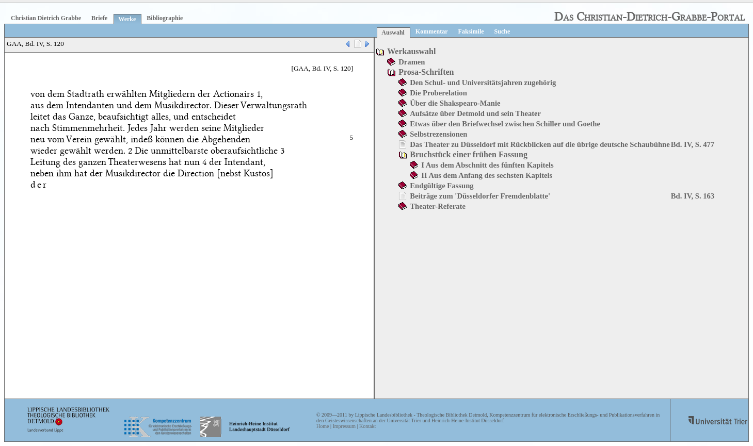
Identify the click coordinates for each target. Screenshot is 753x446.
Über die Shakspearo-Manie (455, 103)
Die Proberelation (438, 93)
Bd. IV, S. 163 (692, 196)
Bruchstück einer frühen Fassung (468, 154)
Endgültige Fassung (441, 185)
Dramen (411, 62)
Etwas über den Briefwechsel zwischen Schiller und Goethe (505, 124)
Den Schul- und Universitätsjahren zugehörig (483, 82)
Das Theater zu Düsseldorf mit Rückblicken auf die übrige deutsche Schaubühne (540, 144)
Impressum (343, 426)
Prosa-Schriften (426, 72)
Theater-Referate (438, 206)
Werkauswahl (411, 51)
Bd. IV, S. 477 (692, 144)
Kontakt (367, 426)
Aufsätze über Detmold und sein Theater (475, 113)
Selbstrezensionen (438, 134)
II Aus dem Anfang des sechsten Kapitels (486, 175)
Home (322, 426)
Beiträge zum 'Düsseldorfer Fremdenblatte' (480, 196)
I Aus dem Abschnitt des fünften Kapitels (487, 165)
